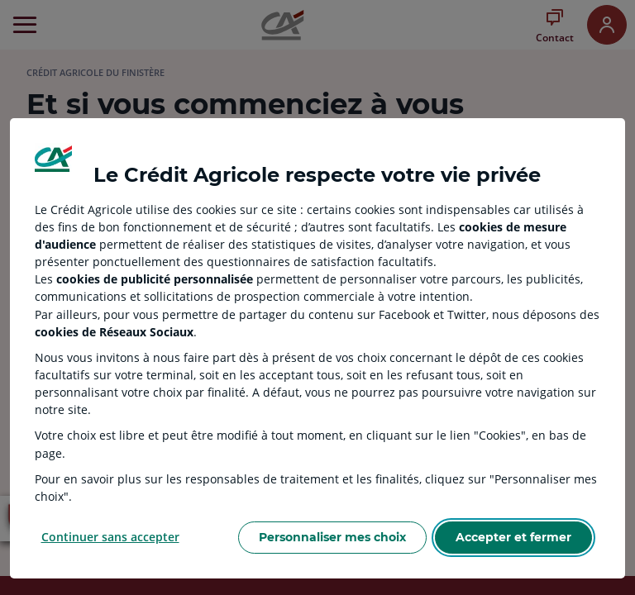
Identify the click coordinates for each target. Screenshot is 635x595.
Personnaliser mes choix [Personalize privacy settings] (332, 537)
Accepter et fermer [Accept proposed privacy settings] (513, 537)
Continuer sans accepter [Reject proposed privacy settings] (110, 537)
